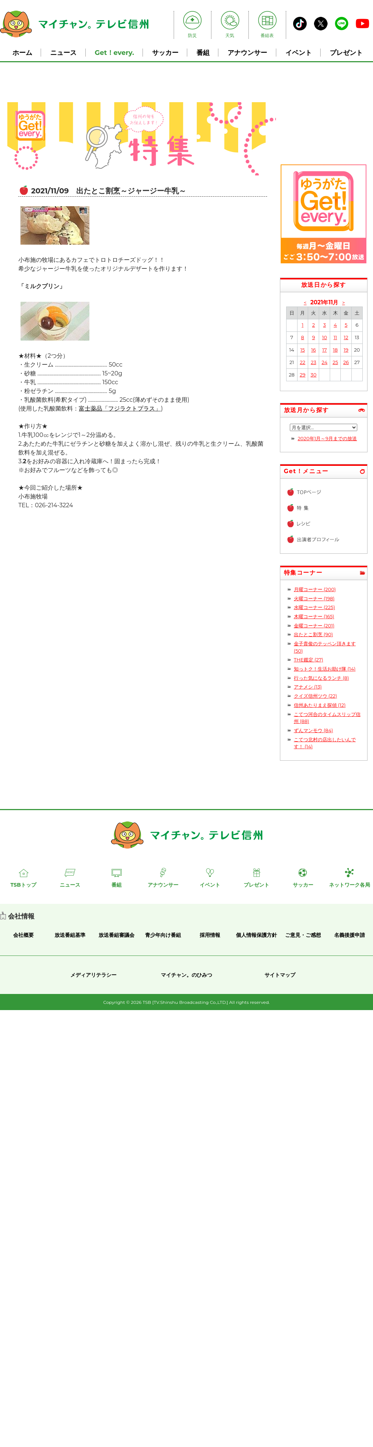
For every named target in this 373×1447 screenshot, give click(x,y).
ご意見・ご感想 (303, 935)
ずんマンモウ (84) (313, 730)
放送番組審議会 (116, 935)
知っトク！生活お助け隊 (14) (325, 669)
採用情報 (210, 935)
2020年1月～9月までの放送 (327, 438)
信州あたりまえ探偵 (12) (320, 705)
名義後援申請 (349, 935)
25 (335, 362)
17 (324, 350)
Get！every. (114, 52)
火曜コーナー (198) (314, 598)
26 (346, 362)
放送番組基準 (70, 935)
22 (302, 362)
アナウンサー (247, 52)
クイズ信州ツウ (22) (315, 696)
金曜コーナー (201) (314, 625)
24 (325, 362)
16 (313, 350)
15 (302, 350)
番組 (203, 52)
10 (324, 337)
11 (335, 337)
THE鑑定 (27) (308, 660)
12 (346, 337)
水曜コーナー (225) (314, 607)
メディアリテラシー (93, 975)
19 (346, 350)
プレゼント (346, 52)
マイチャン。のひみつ (186, 975)
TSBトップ (23, 885)
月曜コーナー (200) (315, 589)
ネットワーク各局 (349, 885)
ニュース (63, 52)
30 (314, 375)
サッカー (165, 52)
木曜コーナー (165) (314, 616)
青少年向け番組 (163, 935)
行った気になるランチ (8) (321, 678)
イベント (298, 52)
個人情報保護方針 (256, 935)
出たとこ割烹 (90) (313, 634)
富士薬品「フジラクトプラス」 (120, 408)
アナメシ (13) (308, 687)
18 (335, 350)
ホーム (22, 52)
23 (313, 362)
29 (302, 375)
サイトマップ (280, 975)
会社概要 (23, 935)
